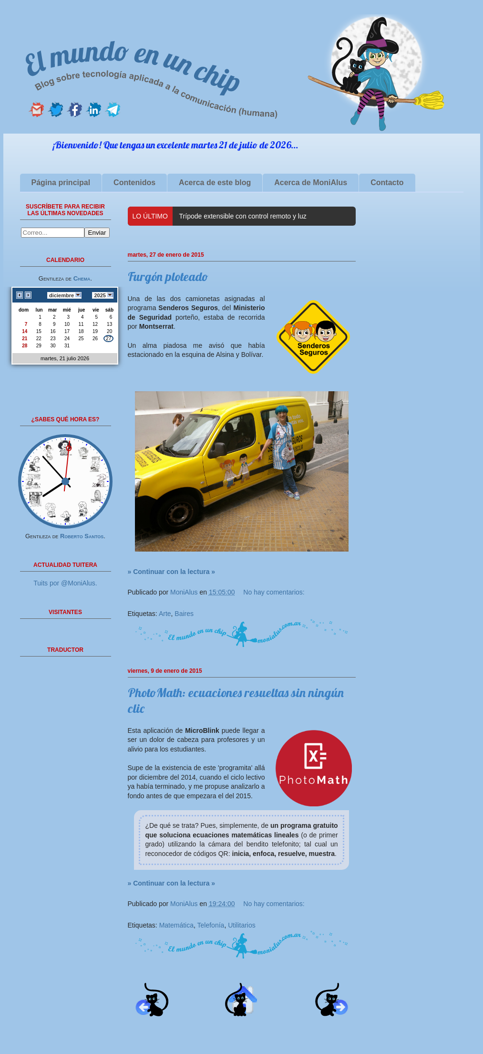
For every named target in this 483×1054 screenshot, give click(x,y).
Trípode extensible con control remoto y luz (243, 216)
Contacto (386, 182)
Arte (165, 613)
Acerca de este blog (215, 182)
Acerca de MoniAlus (310, 182)
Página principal (61, 182)
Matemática (176, 925)
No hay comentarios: (273, 592)
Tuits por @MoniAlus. (65, 583)
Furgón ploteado (168, 276)
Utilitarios (242, 925)
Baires (184, 613)
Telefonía (211, 925)
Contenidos (134, 182)
